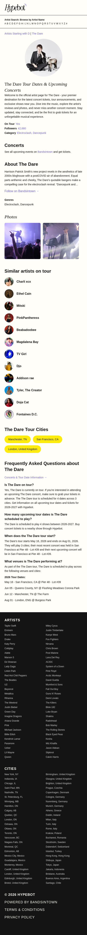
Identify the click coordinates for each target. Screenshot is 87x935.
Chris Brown (52, 648)
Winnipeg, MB (12, 801)
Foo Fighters (52, 639)
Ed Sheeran (10, 662)
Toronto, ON (11, 833)
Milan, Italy (51, 819)
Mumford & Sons (54, 684)
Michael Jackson (13, 730)
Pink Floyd (51, 671)
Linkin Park (10, 671)
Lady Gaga (10, 666)
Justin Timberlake (54, 630)
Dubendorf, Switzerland (57, 846)
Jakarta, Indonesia (55, 869)
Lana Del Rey (53, 657)
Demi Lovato (52, 698)
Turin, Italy (51, 824)
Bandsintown (45, 151)
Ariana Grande (12, 720)
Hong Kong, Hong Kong (58, 855)
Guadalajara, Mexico (15, 860)
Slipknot (50, 752)
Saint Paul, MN (12, 788)
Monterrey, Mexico (14, 865)
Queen (8, 757)
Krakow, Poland (53, 833)
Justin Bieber (11, 707)
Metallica (9, 693)
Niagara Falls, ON (13, 842)
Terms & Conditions (25, 910)
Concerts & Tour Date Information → (26, 477)
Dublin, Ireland (53, 815)
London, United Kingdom (22, 449)
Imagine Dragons (13, 716)
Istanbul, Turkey (54, 851)
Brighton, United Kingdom (59, 783)
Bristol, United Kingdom (16, 883)
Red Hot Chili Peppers (16, 675)
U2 (6, 684)
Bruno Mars (10, 635)
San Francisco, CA (48, 439)
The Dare (37, 33)
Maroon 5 (9, 657)
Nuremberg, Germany (57, 801)
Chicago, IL (10, 783)
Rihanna (9, 698)
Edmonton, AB (12, 851)
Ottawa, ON (10, 828)
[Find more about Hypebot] (43, 7)
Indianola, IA (11, 779)
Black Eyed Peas (54, 734)
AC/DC (49, 662)
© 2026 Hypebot (20, 895)
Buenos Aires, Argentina (58, 878)
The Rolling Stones (55, 730)
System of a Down (55, 666)
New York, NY (11, 774)
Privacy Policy (20, 917)
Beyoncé (9, 689)
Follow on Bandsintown (22, 191)
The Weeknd (11, 702)
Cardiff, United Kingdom (16, 869)
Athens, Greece (53, 810)
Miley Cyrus (52, 625)
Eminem (9, 630)
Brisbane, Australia (55, 874)
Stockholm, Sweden (56, 842)
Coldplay (9, 648)
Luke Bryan (51, 711)
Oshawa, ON (11, 824)
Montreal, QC (11, 846)
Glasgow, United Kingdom (59, 779)
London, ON (11, 819)
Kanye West (52, 635)
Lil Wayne (9, 752)
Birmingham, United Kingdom (60, 774)
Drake (8, 639)
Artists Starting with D (17, 33)
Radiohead (51, 720)
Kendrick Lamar (12, 739)
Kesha (49, 739)
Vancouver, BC (12, 837)
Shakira (50, 716)
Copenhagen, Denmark (57, 792)
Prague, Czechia (54, 788)
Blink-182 (50, 707)
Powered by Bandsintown (31, 902)
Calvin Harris (52, 757)
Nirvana (50, 644)
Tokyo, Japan (52, 865)
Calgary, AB (10, 810)
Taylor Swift (10, 625)
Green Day (10, 711)
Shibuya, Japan (53, 860)
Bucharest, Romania (56, 837)
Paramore (9, 743)
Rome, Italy (51, 828)
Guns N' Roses (53, 693)
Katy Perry (10, 644)
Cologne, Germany (55, 797)
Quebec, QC (11, 815)
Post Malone (52, 653)
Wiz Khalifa (51, 743)
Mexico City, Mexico (14, 855)
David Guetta (52, 680)
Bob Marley (51, 725)
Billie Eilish (10, 734)
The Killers (51, 702)
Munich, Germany (55, 806)
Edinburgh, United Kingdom (18, 878)
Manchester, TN (17, 439)
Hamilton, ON (11, 806)
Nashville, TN (11, 792)
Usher (8, 748)
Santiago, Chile (53, 883)
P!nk (7, 725)
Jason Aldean (52, 748)
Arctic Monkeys (53, 675)
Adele (7, 653)
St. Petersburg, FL (14, 797)
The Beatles (11, 680)
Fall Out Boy (52, 689)
